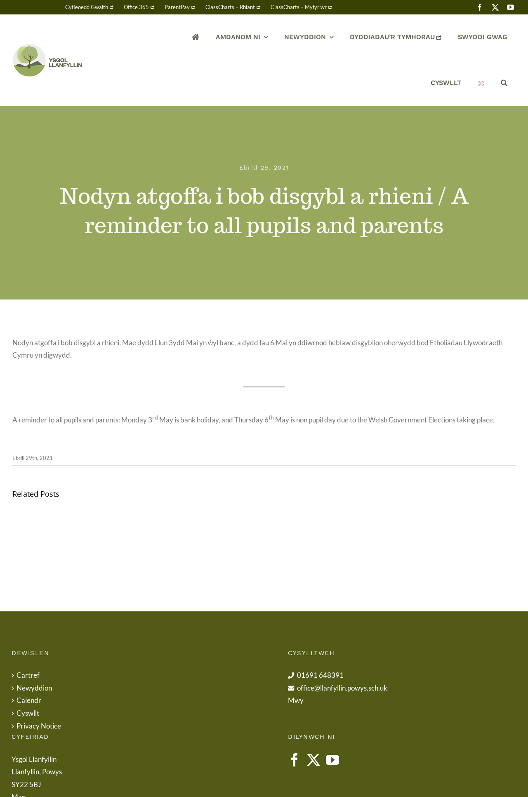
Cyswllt (27, 713)
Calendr (28, 700)
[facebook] (479, 7)
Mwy (296, 700)
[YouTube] (332, 759)
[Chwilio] (504, 83)
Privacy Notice (38, 726)
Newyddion (34, 688)
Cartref (28, 675)
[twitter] (495, 7)
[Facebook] (294, 759)
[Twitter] (313, 759)
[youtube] (510, 7)
